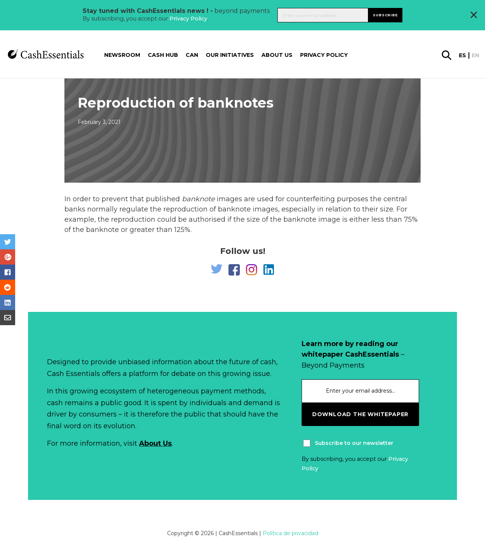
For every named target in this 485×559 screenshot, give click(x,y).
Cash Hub (163, 55)
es (462, 55)
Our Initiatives (230, 55)
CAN (192, 55)
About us (277, 55)
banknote (198, 199)
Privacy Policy (188, 18)
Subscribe (385, 15)
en (475, 55)
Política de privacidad (290, 533)
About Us (155, 443)
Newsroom (122, 55)
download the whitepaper (360, 414)
